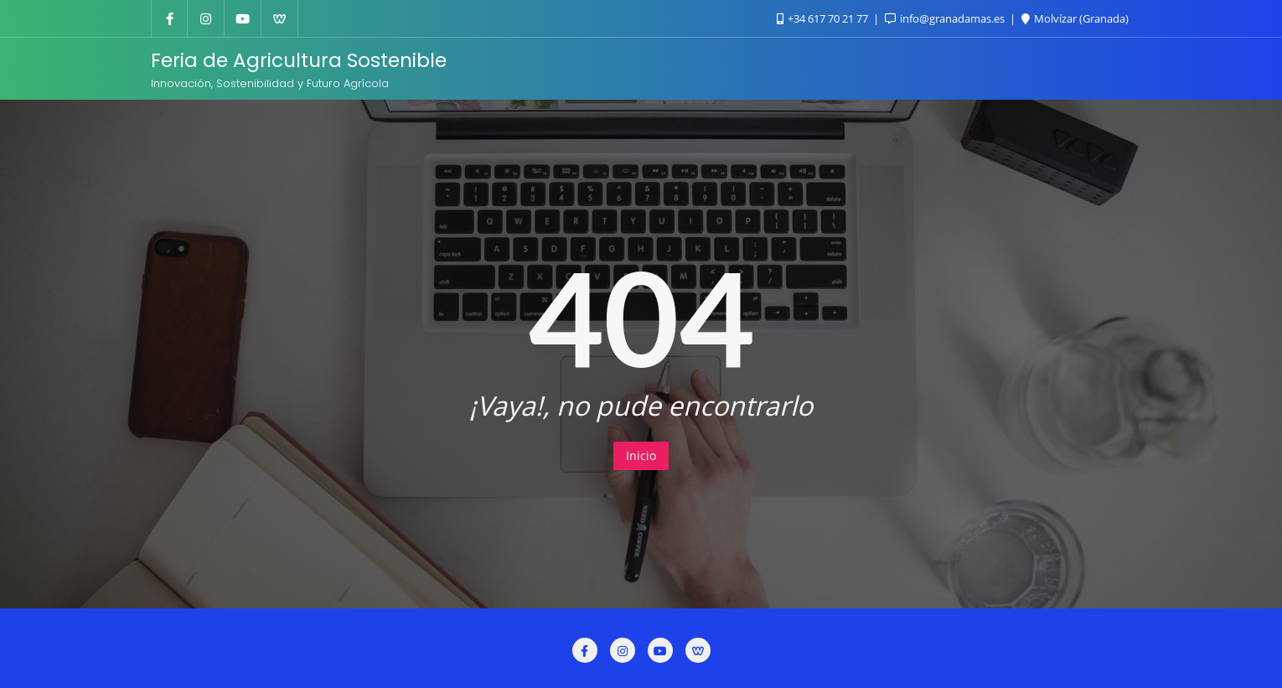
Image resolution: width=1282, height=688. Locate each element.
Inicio (641, 455)
